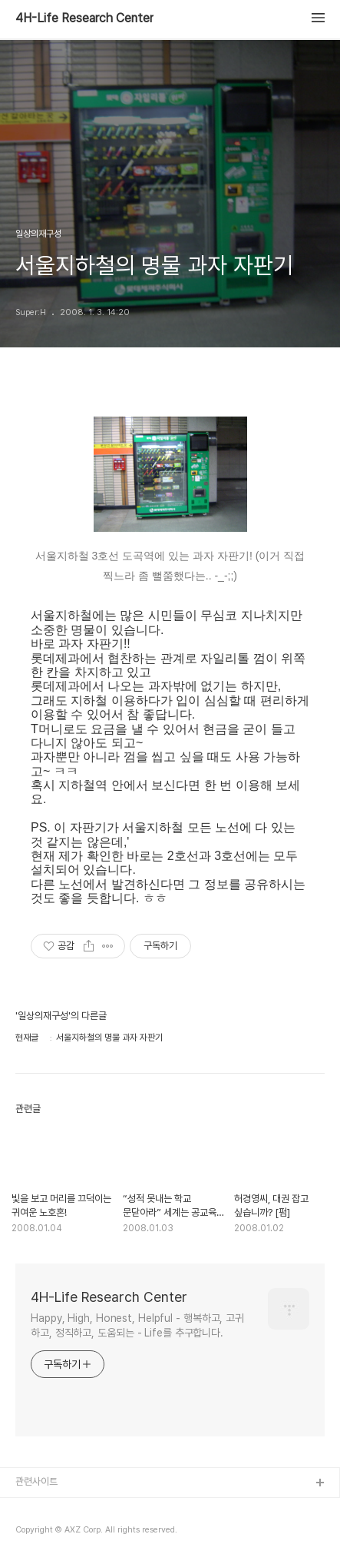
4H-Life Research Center (84, 18)
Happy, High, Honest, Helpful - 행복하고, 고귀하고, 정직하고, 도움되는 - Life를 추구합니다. (137, 1325)
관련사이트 (36, 1481)
